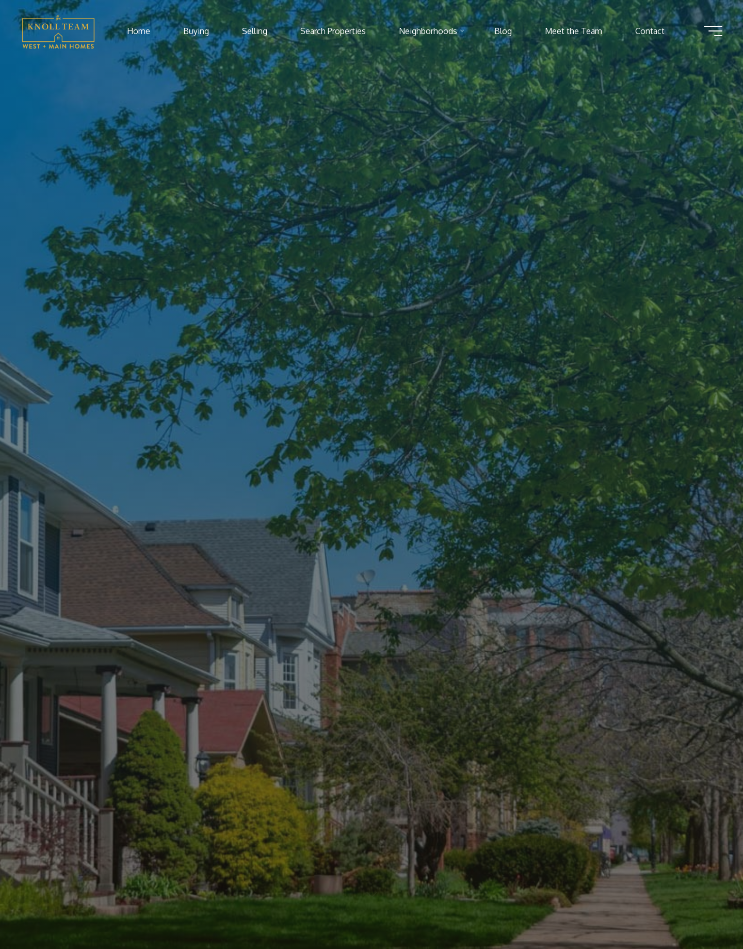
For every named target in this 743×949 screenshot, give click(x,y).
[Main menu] (713, 31)
